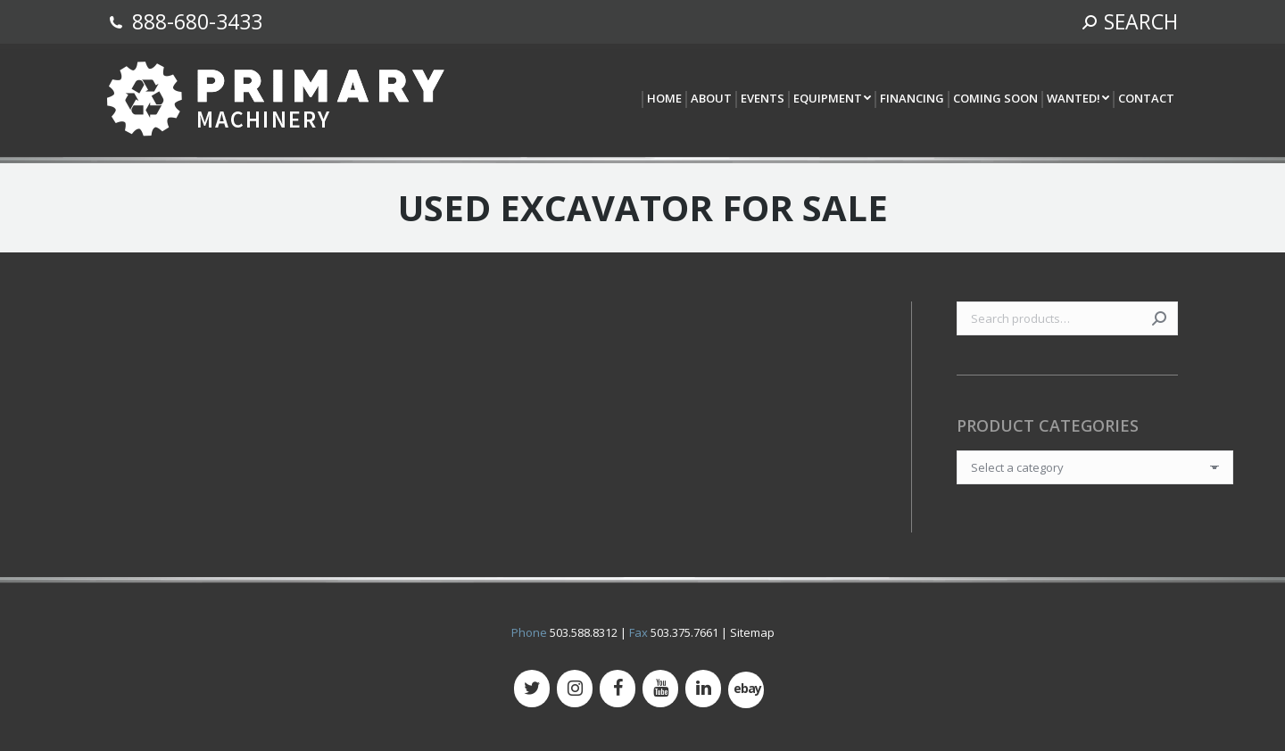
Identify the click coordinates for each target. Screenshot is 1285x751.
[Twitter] (532, 688)
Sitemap (752, 632)
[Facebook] (617, 688)
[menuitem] (663, 99)
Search (1159, 318)
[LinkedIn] (703, 688)
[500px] (746, 690)
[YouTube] (660, 688)
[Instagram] (575, 688)
